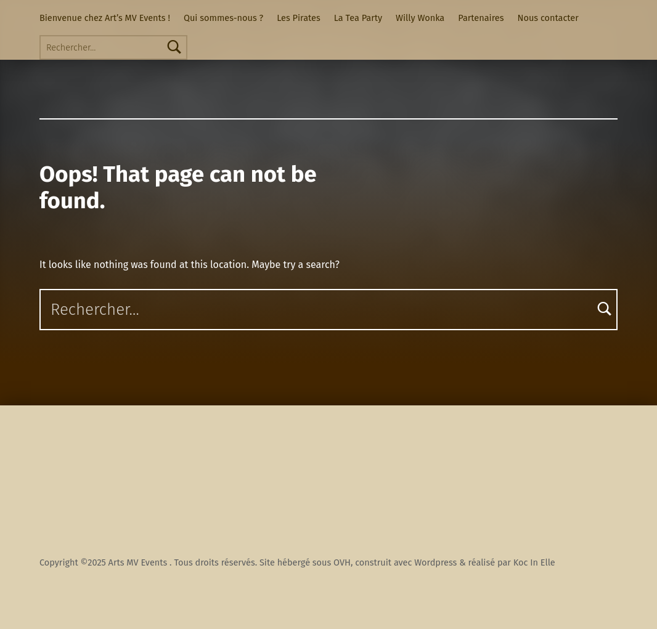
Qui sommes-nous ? (223, 17)
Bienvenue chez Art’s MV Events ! (104, 17)
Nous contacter (548, 17)
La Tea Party (358, 17)
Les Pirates (298, 17)
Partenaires (481, 17)
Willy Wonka (420, 17)
